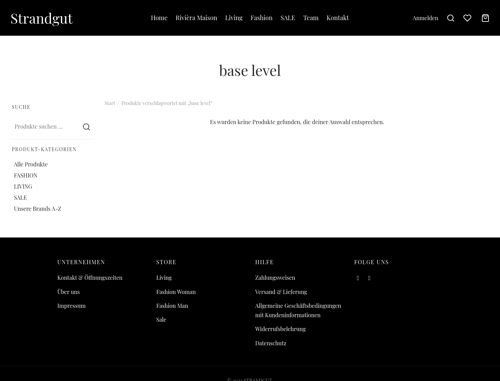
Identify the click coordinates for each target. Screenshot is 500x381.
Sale (161, 319)
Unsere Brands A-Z (37, 208)
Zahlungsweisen (275, 277)
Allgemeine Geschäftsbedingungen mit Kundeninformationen (298, 310)
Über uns (68, 291)
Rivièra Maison (196, 18)
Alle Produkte (31, 163)
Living (234, 18)
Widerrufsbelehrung (280, 328)
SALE (288, 18)
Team (310, 18)
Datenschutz (270, 343)
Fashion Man (172, 305)
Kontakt (338, 18)
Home (159, 18)
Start (110, 103)
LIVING (23, 186)
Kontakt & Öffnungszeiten (90, 277)
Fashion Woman (176, 291)
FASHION (26, 175)
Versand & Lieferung (281, 291)
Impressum (71, 305)
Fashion (262, 18)
